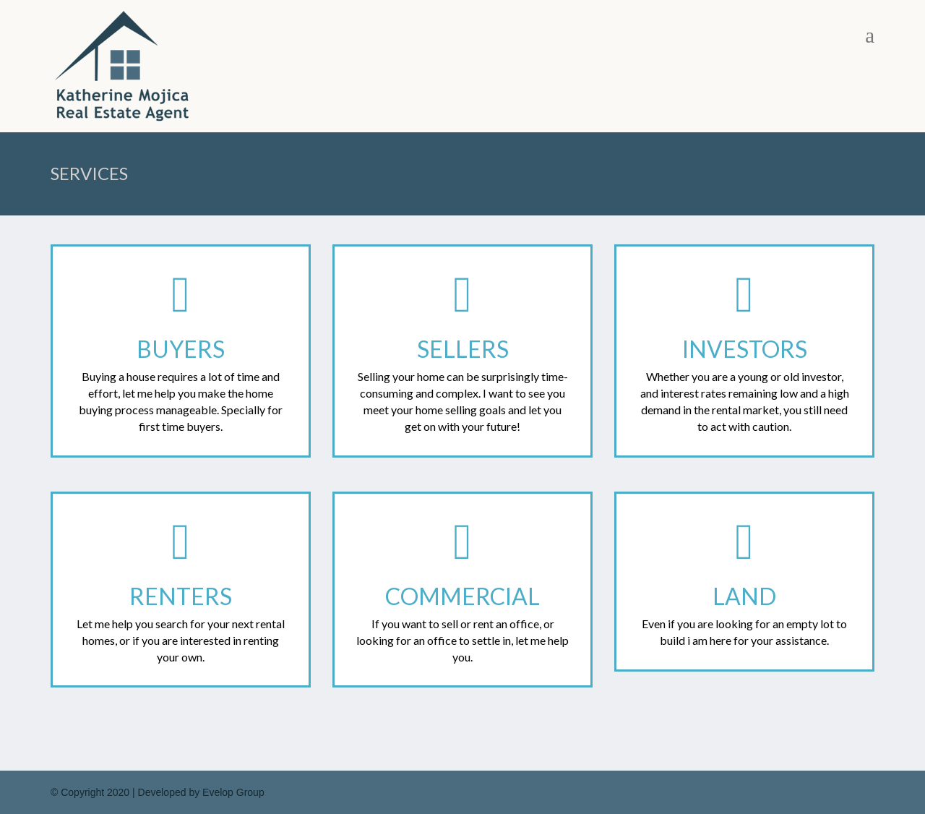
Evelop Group (233, 792)
